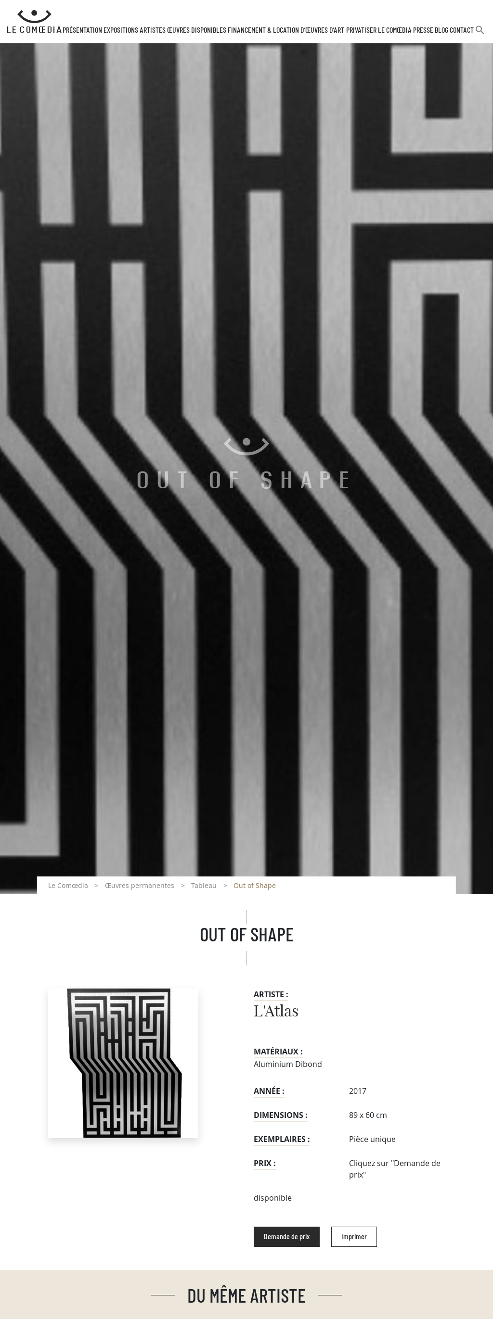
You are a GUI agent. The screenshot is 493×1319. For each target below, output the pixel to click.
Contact (462, 30)
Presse (423, 30)
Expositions (121, 30)
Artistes (153, 30)
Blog (441, 30)
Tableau (204, 885)
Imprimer (354, 1237)
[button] (480, 34)
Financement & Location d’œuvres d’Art (286, 30)
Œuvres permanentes (139, 885)
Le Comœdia (68, 885)
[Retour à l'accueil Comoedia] (34, 21)
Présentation (82, 30)
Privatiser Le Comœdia (379, 30)
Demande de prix (287, 1237)
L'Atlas (276, 1011)
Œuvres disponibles (196, 30)
